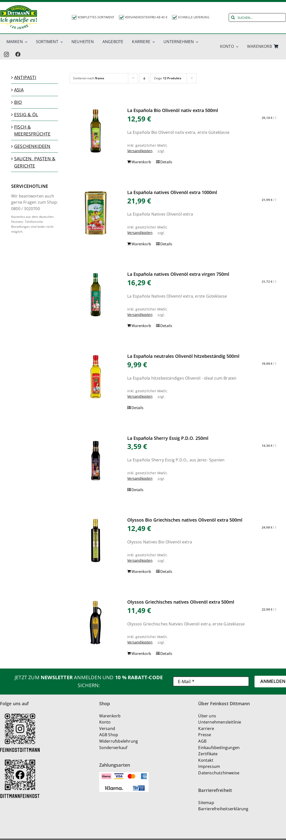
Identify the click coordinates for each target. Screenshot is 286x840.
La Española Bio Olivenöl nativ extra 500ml (172, 110)
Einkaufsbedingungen (219, 747)
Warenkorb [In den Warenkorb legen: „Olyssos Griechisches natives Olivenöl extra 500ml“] (141, 653)
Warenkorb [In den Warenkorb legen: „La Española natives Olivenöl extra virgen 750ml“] (141, 325)
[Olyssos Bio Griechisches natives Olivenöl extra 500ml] (95, 540)
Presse (204, 734)
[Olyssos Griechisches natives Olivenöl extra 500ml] (95, 622)
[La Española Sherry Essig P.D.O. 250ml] (95, 458)
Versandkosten (140, 150)
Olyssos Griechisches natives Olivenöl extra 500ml (180, 602)
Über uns (207, 716)
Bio (18, 102)
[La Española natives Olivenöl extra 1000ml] (95, 213)
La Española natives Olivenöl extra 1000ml (172, 192)
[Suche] (233, 17)
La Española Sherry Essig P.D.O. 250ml (167, 438)
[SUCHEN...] (257, 17)
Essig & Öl (26, 114)
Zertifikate (208, 753)
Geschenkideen (32, 146)
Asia (19, 90)
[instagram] (6, 54)
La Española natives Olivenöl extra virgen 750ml (178, 274)
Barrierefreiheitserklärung (223, 809)
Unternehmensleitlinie (219, 722)
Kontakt (205, 760)
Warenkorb (110, 716)
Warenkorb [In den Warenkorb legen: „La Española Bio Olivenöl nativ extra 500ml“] (141, 161)
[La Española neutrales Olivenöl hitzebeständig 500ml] (95, 376)
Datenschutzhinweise (218, 773)
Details (166, 161)
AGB (202, 741)
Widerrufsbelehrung (118, 741)
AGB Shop (108, 734)
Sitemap (206, 802)
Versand (107, 728)
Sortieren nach (88, 78)
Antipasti (25, 77)
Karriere (206, 728)
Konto (105, 722)
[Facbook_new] (17, 54)
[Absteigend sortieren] (144, 78)
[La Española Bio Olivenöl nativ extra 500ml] (95, 131)
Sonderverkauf (113, 747)
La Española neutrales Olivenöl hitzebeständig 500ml (183, 356)
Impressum (209, 766)
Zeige (167, 78)
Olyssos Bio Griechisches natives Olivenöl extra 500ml (184, 520)
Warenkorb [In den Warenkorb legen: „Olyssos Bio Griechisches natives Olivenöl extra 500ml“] (141, 571)
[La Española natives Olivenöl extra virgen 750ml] (95, 294)
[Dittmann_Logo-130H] (18, 17)
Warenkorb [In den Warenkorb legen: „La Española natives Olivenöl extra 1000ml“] (141, 243)
